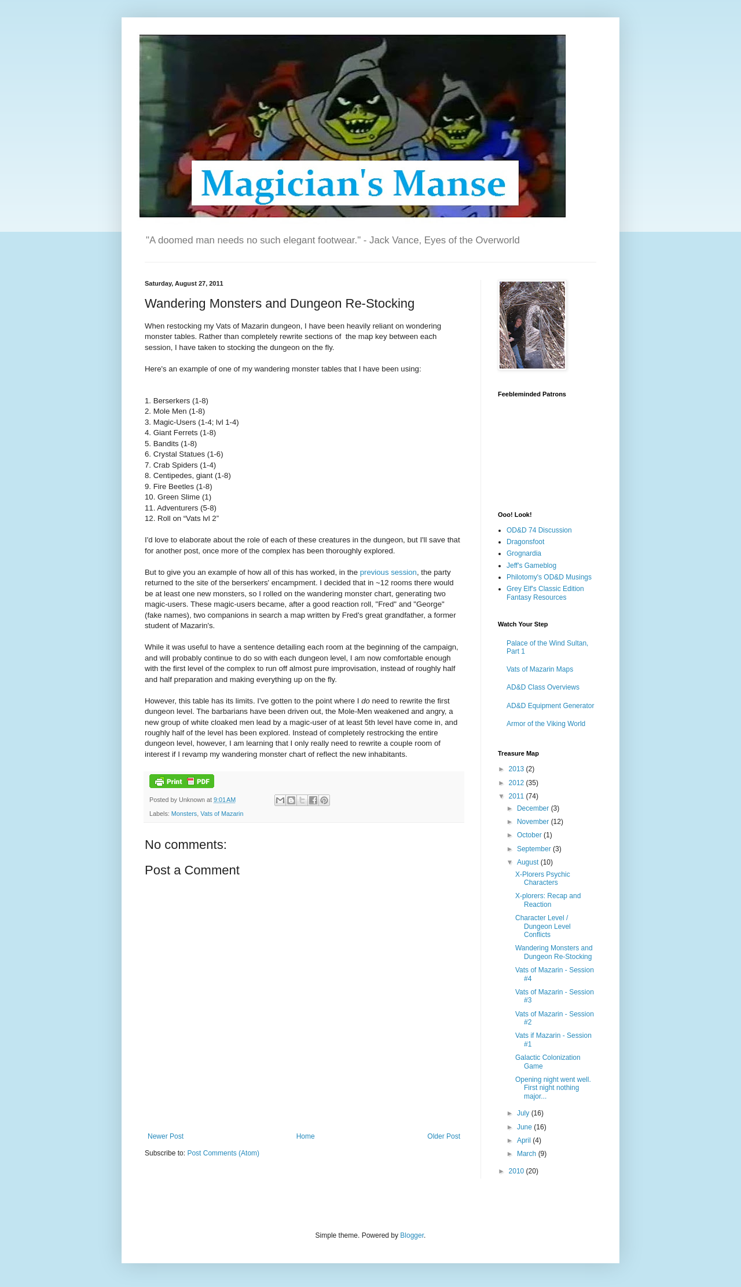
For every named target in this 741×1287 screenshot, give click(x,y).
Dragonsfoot (525, 542)
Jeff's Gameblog (531, 566)
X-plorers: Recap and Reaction (548, 900)
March (527, 1154)
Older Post (443, 1136)
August (529, 862)
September (535, 849)
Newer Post (166, 1136)
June (525, 1127)
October (530, 835)
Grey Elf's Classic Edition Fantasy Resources (545, 593)
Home (305, 1136)
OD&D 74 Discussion (539, 530)
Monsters (184, 813)
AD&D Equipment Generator (550, 706)
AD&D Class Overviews (543, 687)
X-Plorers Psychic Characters (542, 878)
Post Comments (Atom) (223, 1153)
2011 (517, 796)
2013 (517, 769)
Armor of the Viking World (546, 724)
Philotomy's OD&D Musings (549, 577)
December (534, 808)
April (525, 1140)
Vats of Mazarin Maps (540, 669)
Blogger (412, 1235)
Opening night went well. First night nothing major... (553, 1087)
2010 (517, 1171)
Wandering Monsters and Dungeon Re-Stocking (554, 952)
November (534, 822)
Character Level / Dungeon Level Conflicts (543, 926)
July (524, 1113)
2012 (517, 783)
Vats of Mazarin (221, 813)
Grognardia (524, 553)
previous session (388, 572)
